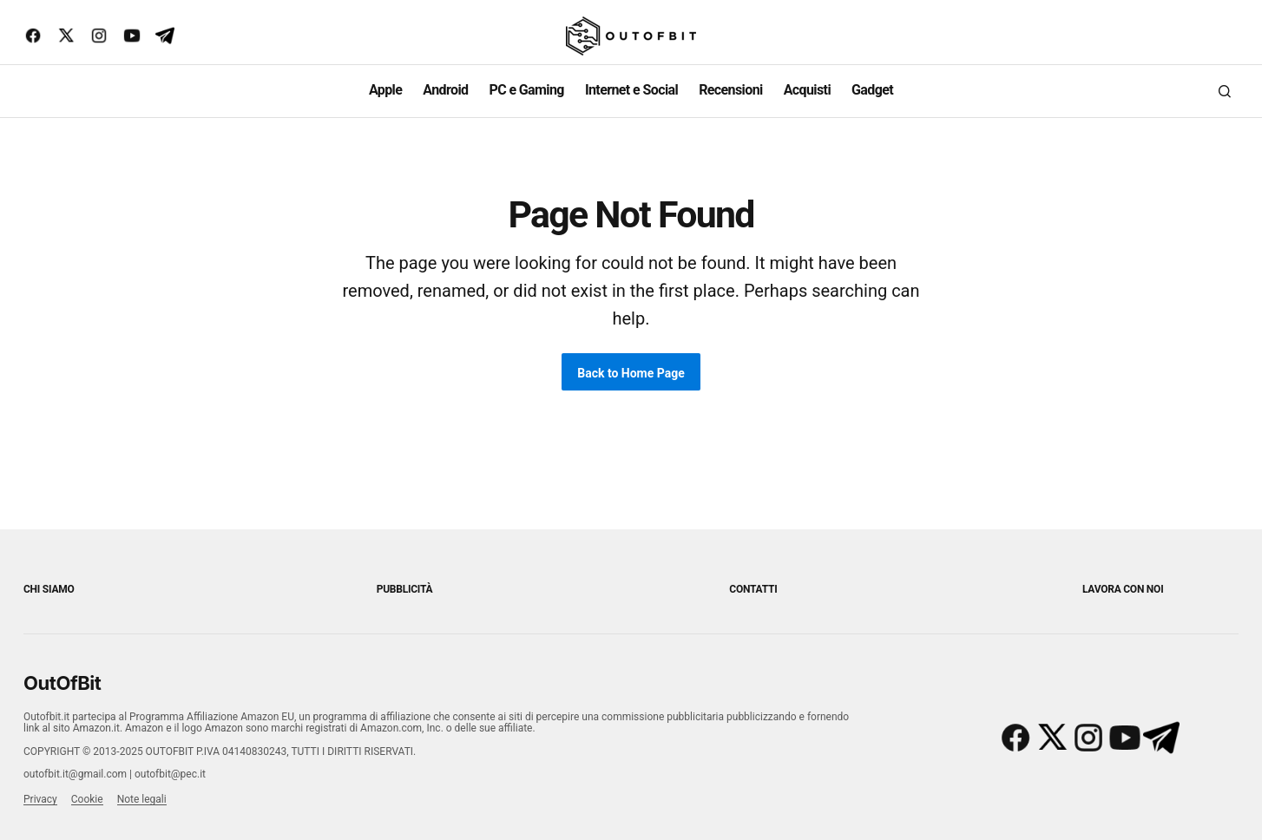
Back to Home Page (631, 373)
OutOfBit (62, 683)
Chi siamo (49, 589)
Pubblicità (405, 589)
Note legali (142, 799)
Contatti (753, 589)
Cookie (87, 799)
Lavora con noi (1122, 589)
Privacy (40, 799)
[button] (1225, 91)
